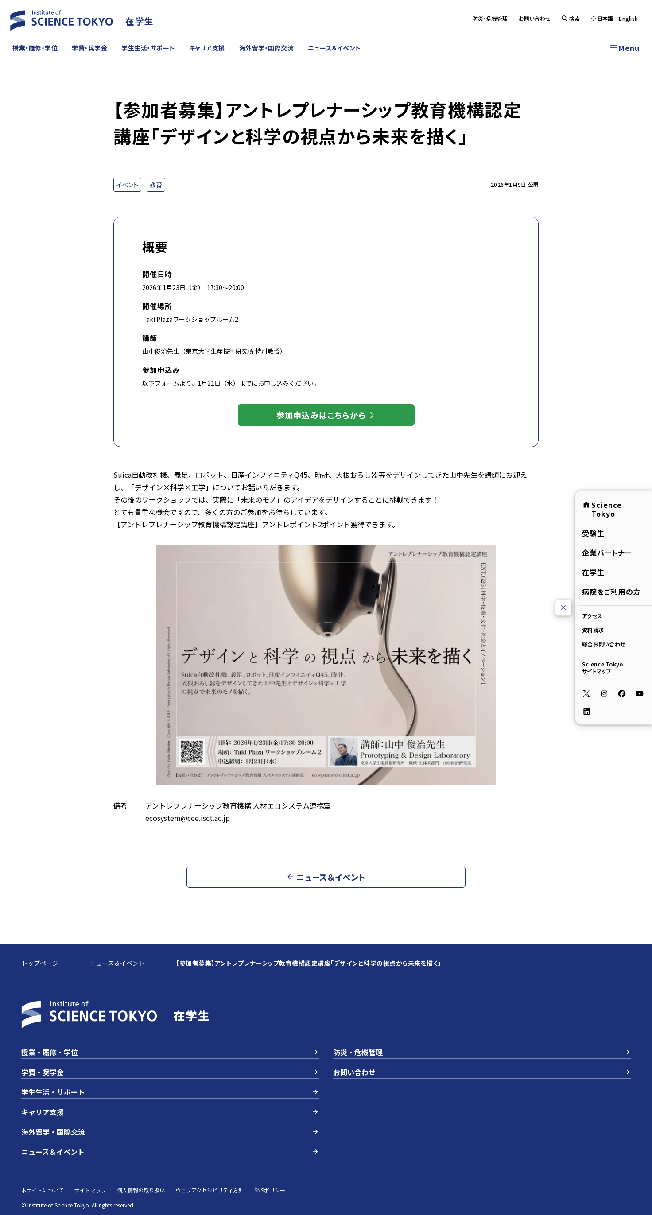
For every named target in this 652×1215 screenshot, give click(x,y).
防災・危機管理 (490, 18)
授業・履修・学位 (35, 47)
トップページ (39, 963)
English (628, 18)
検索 (570, 18)
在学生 (593, 572)
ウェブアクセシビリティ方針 (209, 1190)
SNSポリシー (269, 1190)
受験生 (593, 533)
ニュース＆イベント (334, 47)
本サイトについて (42, 1190)
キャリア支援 (207, 47)
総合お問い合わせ (603, 644)
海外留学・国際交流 (266, 47)
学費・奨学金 (89, 47)
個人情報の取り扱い (141, 1190)
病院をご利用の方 (611, 591)
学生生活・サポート (148, 47)
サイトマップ (90, 1190)
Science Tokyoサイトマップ (602, 667)
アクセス (592, 615)
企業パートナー (607, 552)
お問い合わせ (535, 18)
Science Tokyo (602, 509)
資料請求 (593, 630)
